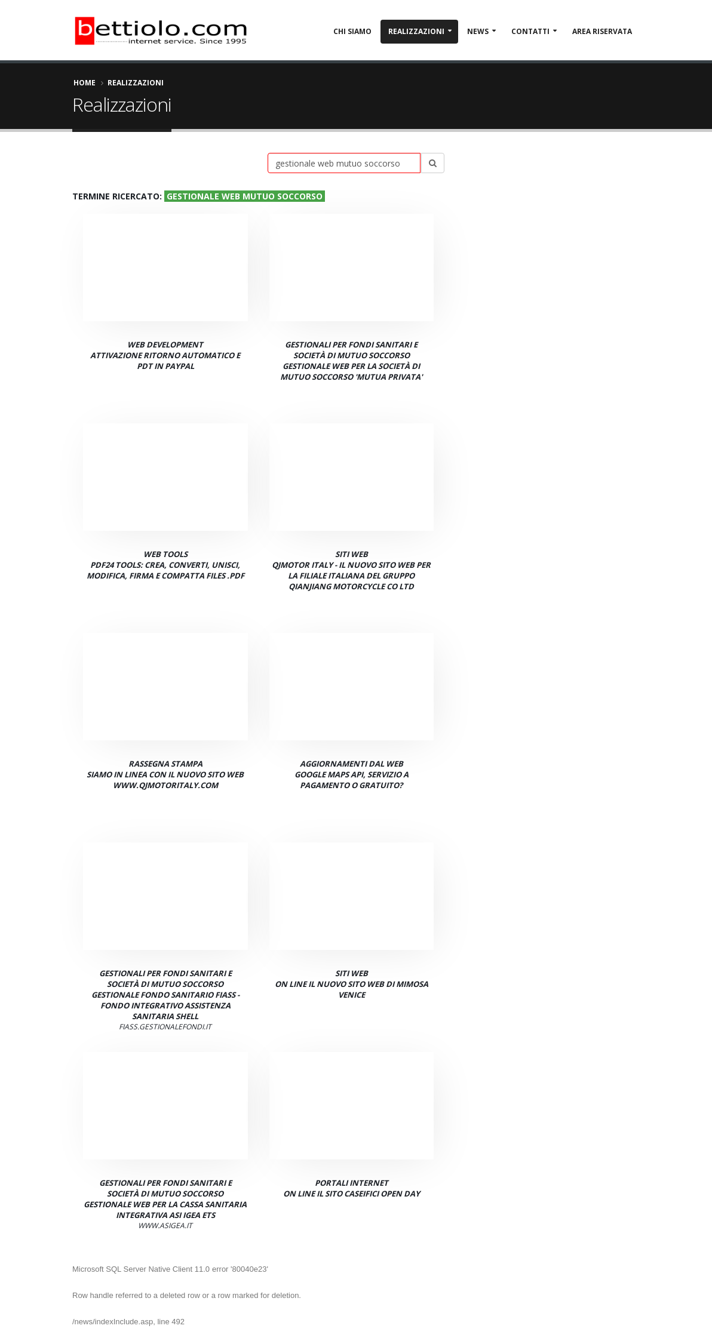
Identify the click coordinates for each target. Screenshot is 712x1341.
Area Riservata (602, 31)
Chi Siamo (352, 31)
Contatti (530, 31)
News (478, 31)
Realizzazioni (416, 31)
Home (84, 82)
